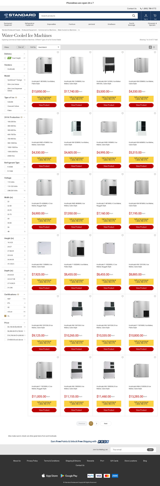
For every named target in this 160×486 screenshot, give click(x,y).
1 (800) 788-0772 (44, 99)
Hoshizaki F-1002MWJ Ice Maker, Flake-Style (76, 266)
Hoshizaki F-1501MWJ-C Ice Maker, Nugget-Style (42, 387)
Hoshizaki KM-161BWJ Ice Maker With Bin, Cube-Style (109, 82)
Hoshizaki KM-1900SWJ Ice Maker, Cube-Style (74, 387)
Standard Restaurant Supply (11, 30)
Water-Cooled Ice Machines (67, 30)
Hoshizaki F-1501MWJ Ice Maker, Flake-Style (141, 326)
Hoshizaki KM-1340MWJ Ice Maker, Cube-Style (74, 82)
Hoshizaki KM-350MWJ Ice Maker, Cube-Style (141, 82)
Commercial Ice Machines (47, 30)
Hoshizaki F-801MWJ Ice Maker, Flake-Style (43, 82)
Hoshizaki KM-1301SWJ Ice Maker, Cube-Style (139, 266)
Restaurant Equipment (29, 30)
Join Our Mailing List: (100, 450)
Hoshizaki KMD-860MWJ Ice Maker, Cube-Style (74, 204)
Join (150, 450)
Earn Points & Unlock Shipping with (80, 441)
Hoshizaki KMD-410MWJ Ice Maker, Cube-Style (42, 143)
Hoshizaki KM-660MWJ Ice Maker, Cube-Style (141, 143)
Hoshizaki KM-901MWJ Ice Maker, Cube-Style (141, 204)
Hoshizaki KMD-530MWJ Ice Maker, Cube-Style (107, 143)
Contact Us (132, 8)
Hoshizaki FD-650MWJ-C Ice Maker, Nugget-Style (42, 204)
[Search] (88, 16)
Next (105, 423)
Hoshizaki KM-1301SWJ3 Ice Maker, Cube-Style (42, 326)
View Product (44, 105)
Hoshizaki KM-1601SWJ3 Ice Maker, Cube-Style (107, 326)
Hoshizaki (11, 69)
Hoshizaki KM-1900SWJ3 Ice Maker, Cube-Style (107, 387)
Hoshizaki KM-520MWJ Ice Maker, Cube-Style (76, 143)
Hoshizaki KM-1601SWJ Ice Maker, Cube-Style (74, 326)
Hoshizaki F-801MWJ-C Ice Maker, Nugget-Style (109, 204)
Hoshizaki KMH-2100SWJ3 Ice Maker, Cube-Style (140, 387)
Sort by (33, 47)
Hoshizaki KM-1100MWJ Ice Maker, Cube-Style (42, 266)
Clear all (21, 47)
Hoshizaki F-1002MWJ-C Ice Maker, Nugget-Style (107, 266)
